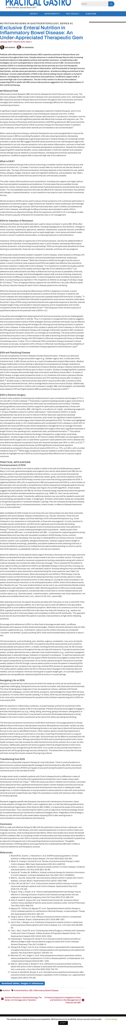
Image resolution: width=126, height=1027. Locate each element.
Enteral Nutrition (21, 990)
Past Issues (72, 14)
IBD (30, 990)
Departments (51, 14)
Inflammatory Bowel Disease (45, 990)
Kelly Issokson (7, 47)
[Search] (94, 3)
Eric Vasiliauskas (25, 47)
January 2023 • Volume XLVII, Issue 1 (16, 42)
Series (33, 14)
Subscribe (91, 14)
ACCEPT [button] (63, 1023)
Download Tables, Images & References (22, 983)
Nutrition (6, 990)
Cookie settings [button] (111, 1019)
